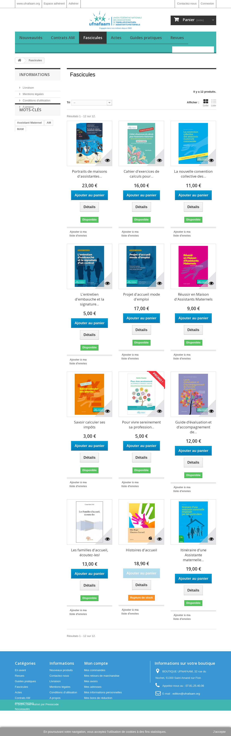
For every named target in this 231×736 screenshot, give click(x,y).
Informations (34, 74)
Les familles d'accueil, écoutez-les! (89, 552)
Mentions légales (33, 92)
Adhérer (73, 3)
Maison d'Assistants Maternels (37, 147)
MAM (20, 140)
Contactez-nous (187, 3)
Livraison (28, 86)
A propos (28, 105)
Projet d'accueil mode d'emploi (141, 297)
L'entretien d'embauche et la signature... (89, 299)
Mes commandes (94, 670)
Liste (213, 103)
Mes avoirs (91, 681)
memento (23, 166)
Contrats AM (63, 37)
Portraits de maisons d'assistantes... (89, 174)
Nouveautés (30, 37)
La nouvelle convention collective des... (193, 174)
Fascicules (92, 37)
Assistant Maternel (29, 134)
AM (49, 134)
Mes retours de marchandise (101, 675)
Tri (68, 102)
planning (23, 159)
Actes (116, 37)
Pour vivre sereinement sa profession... (141, 424)
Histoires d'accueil (141, 550)
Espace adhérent (54, 3)
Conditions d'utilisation (36, 98)
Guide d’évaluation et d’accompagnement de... (193, 427)
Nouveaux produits (61, 670)
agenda (52, 166)
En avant (20, 670)
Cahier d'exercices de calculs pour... (141, 174)
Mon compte (96, 663)
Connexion (207, 3)
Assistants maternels (31, 153)
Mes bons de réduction (98, 697)
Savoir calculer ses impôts (89, 424)
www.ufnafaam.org (28, 3)
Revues (177, 37)
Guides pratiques (146, 37)
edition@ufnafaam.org (186, 693)
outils (38, 166)
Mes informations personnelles (103, 692)
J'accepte (219, 731)
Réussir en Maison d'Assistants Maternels (193, 297)
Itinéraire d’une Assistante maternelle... (193, 555)
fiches (38, 159)
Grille (206, 103)
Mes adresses (92, 686)
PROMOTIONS (24, 703)
